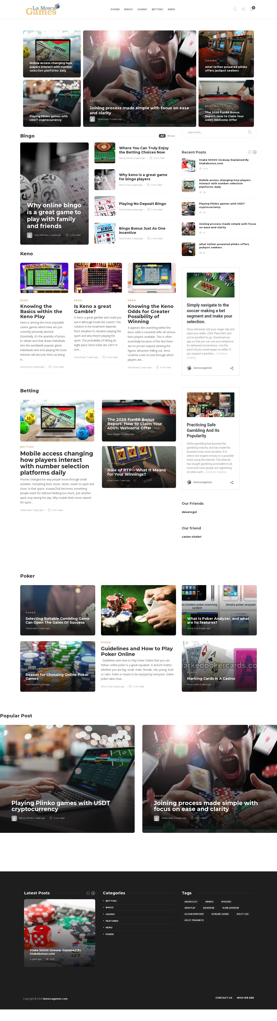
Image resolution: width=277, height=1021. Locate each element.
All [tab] (162, 135)
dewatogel (189, 512)
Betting (157, 9)
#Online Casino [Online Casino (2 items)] (220, 914)
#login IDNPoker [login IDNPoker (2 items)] (194, 914)
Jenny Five (124, 185)
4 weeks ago (127, 434)
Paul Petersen (41, 235)
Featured (112, 921)
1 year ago (125, 480)
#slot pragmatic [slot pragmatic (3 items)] (194, 920)
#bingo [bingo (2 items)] (209, 901)
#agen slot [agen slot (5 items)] (191, 901)
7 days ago (38, 510)
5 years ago (44, 684)
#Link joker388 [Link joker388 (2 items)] (230, 907)
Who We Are (245, 997)
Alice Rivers (125, 209)
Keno (171, 9)
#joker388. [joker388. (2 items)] (209, 907)
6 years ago (139, 158)
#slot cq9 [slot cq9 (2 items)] (242, 914)
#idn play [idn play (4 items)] (189, 907)
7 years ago (137, 238)
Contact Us (223, 997)
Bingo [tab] (171, 135)
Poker (115, 9)
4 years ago (55, 235)
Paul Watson (113, 434)
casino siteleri (191, 536)
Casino (142, 9)
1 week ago (39, 818)
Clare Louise (32, 684)
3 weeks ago (116, 119)
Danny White (126, 158)
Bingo (128, 9)
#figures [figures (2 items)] (226, 901)
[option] (138, 78)
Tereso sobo (103, 119)
